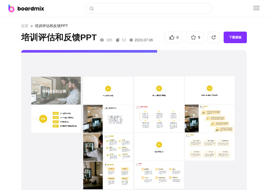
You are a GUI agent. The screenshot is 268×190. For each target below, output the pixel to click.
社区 (25, 26)
